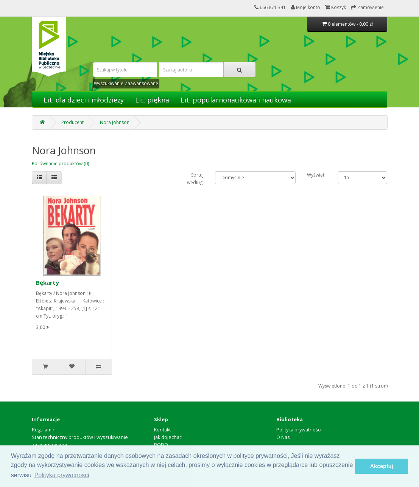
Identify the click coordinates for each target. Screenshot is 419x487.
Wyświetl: (316, 175)
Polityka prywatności (298, 430)
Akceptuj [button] (381, 466)
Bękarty (47, 282)
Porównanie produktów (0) (60, 163)
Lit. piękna (152, 99)
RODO (161, 445)
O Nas (283, 437)
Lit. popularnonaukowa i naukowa (236, 99)
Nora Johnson (114, 122)
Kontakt (162, 430)
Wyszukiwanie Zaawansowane (126, 83)
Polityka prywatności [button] (61, 475)
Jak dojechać (168, 437)
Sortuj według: (195, 179)
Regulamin (44, 430)
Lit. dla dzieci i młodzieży (84, 99)
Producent (72, 122)
